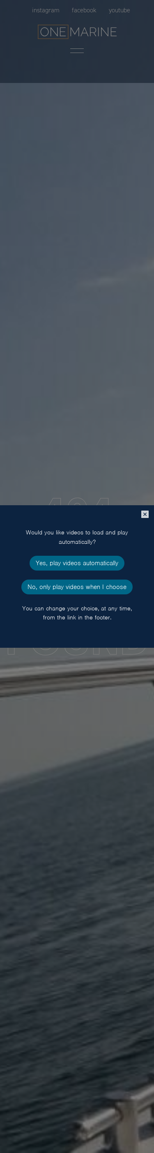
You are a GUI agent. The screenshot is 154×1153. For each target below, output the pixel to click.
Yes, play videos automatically (77, 563)
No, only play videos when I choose (77, 587)
